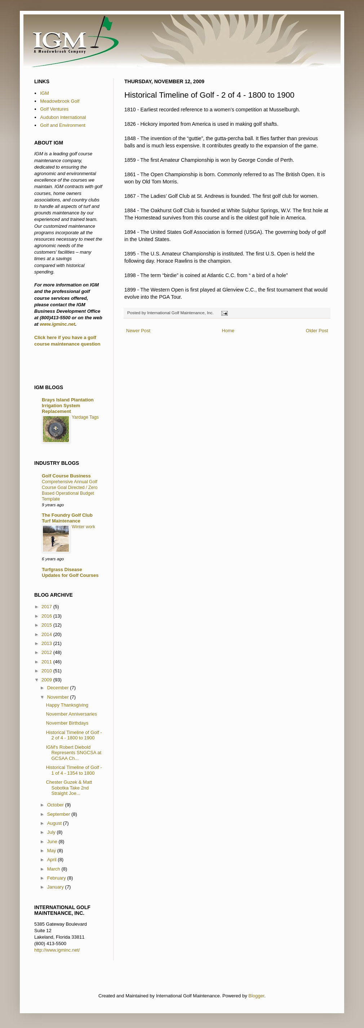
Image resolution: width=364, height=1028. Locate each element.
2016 (47, 616)
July (52, 832)
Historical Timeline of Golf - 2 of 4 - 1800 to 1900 (74, 735)
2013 (47, 643)
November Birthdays (67, 723)
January (56, 887)
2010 (47, 670)
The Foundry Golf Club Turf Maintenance (67, 518)
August (55, 823)
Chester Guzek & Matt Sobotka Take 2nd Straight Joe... (69, 787)
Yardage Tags (85, 417)
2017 (47, 606)
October (56, 804)
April (52, 859)
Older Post (317, 330)
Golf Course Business (66, 476)
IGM (44, 93)
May (52, 850)
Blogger (256, 995)
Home (228, 330)
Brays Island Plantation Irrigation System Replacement (68, 405)
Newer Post (138, 330)
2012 (47, 652)
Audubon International (63, 117)
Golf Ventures (54, 109)
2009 (47, 679)
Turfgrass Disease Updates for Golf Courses (70, 572)
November (58, 697)
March (54, 869)
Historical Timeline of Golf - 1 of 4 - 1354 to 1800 (74, 770)
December (58, 687)
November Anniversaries (71, 714)
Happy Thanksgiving (67, 705)
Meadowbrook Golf (59, 101)
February (57, 878)
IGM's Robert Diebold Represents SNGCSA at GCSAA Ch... (73, 752)
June (53, 841)
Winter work (83, 526)
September (59, 814)
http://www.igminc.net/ (57, 950)
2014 (47, 634)
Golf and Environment (62, 125)
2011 (47, 661)
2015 (47, 625)
